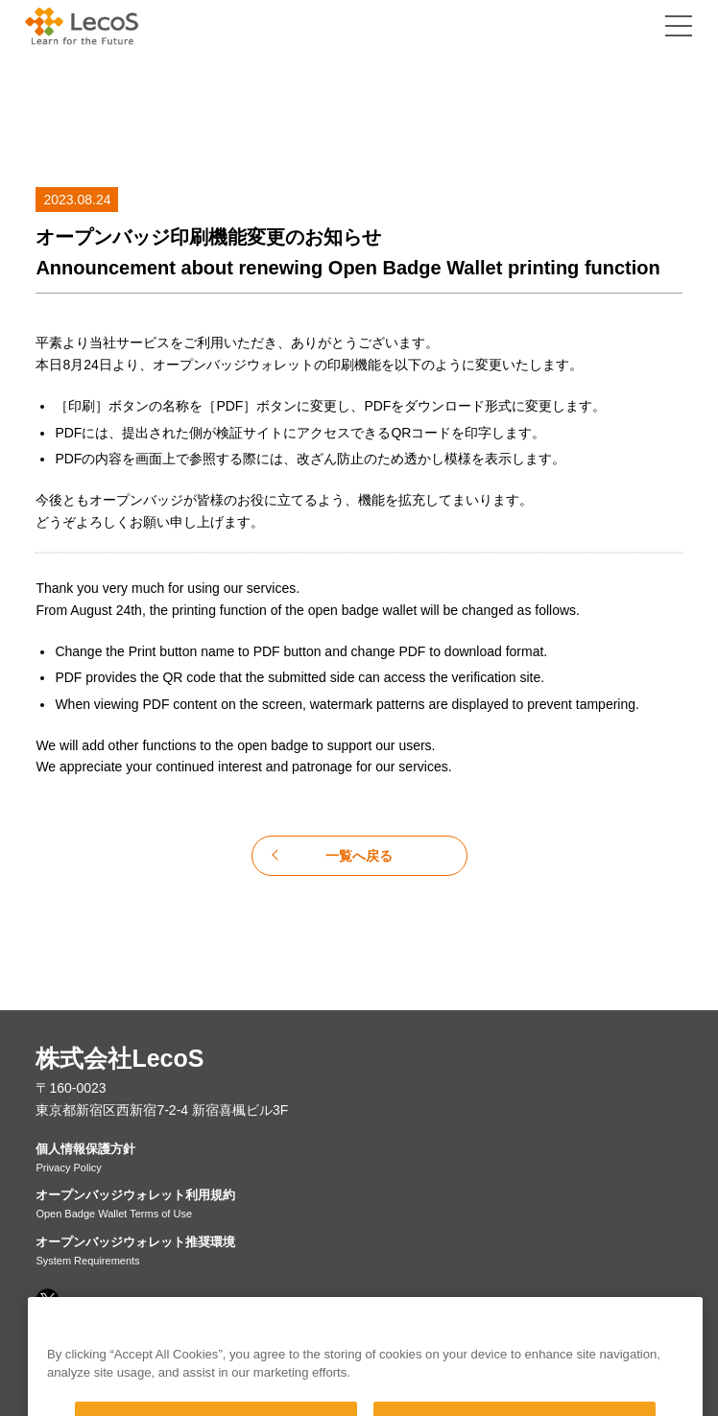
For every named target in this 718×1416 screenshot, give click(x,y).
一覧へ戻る (359, 855)
